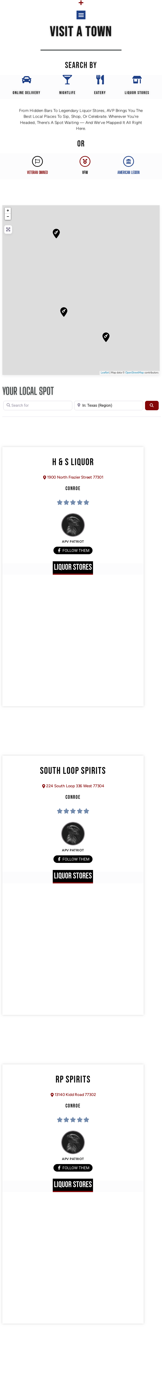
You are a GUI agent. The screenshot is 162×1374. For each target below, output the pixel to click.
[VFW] (85, 161)
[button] (81, 15)
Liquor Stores (137, 92)
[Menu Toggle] (81, 2)
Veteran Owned (37, 172)
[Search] (152, 405)
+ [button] (8, 210)
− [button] (8, 217)
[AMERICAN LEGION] (128, 161)
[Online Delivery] (26, 79)
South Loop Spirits (73, 771)
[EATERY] (100, 79)
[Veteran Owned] (37, 161)
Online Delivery (26, 92)
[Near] (108, 405)
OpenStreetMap (134, 372)
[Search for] (37, 405)
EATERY (100, 92)
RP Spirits (73, 1079)
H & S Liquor (73, 462)
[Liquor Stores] (137, 79)
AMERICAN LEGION (128, 172)
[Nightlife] (67, 79)
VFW (85, 172)
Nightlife (67, 92)
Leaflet (105, 372)
